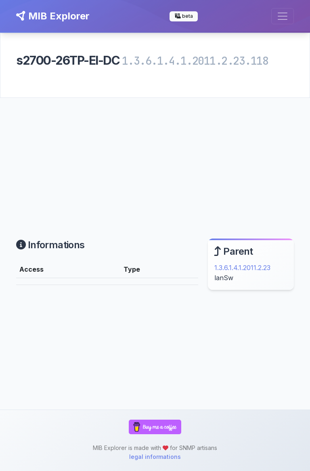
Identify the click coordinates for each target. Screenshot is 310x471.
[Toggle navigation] (282, 16)
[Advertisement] (155, 158)
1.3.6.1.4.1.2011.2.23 (242, 268)
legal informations (155, 456)
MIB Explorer (53, 16)
